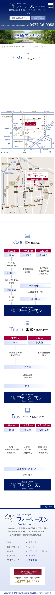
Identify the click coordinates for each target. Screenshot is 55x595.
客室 (9, 542)
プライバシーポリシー (38, 551)
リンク (31, 547)
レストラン (12, 555)
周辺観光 (32, 542)
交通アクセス (13, 560)
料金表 (10, 551)
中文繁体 (32, 560)
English (31, 555)
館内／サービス (14, 547)
